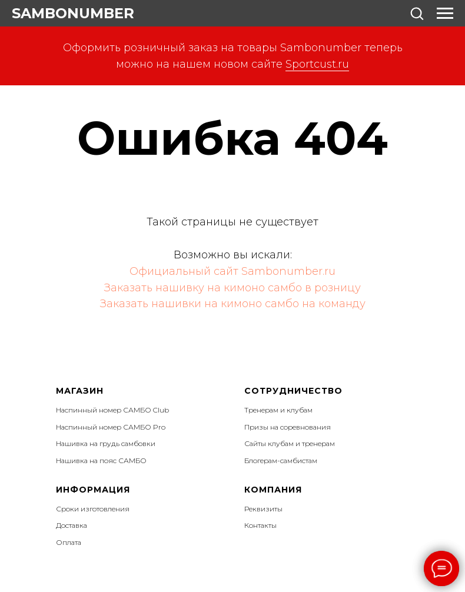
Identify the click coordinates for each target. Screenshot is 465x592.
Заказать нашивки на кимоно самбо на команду (233, 303)
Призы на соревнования (287, 427)
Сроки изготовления (92, 508)
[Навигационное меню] (445, 13)
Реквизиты (263, 508)
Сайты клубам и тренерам (289, 443)
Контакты (260, 525)
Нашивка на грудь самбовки (105, 443)
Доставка (71, 525)
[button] (417, 13)
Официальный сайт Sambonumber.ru (232, 271)
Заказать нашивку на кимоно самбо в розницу (232, 287)
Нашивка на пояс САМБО (101, 460)
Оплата (68, 542)
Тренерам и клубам (278, 409)
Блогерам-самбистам (280, 460)
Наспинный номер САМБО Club (112, 409)
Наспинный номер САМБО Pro (110, 427)
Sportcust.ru (317, 64)
